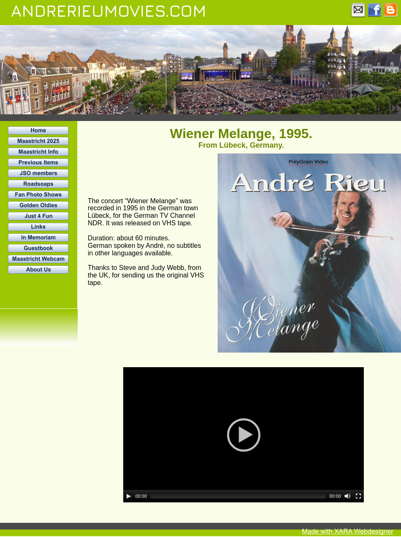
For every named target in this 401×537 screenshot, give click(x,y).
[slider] (238, 496)
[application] (243, 434)
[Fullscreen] (358, 496)
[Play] (128, 496)
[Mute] (347, 496)
